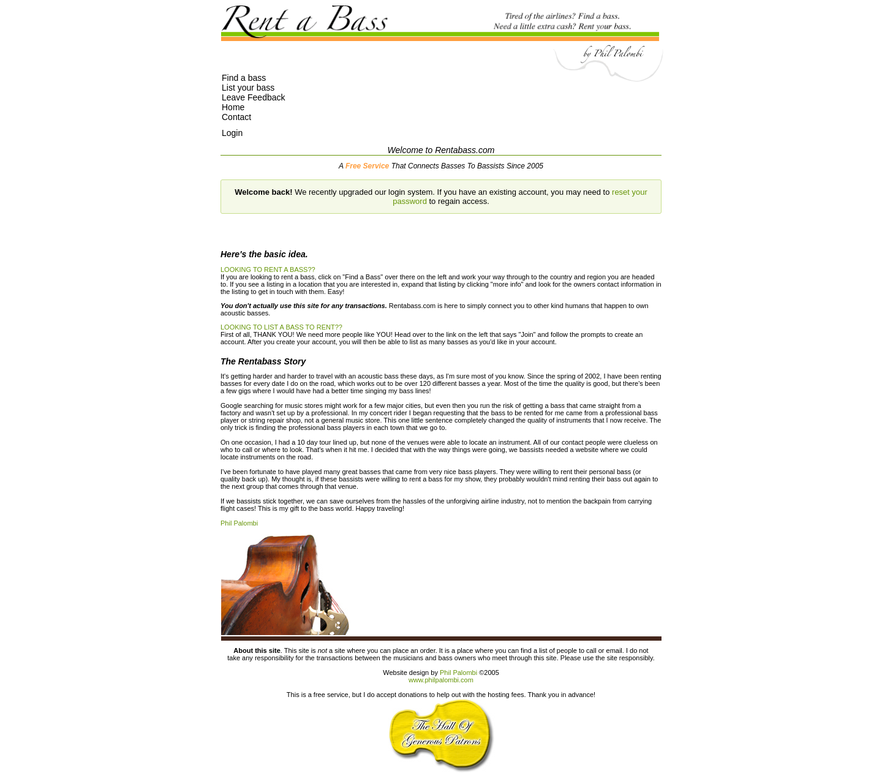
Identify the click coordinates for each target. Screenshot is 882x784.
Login (232, 133)
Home (233, 107)
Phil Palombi (239, 523)
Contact (236, 117)
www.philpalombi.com (441, 680)
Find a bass (244, 78)
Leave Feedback (253, 97)
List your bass (248, 87)
